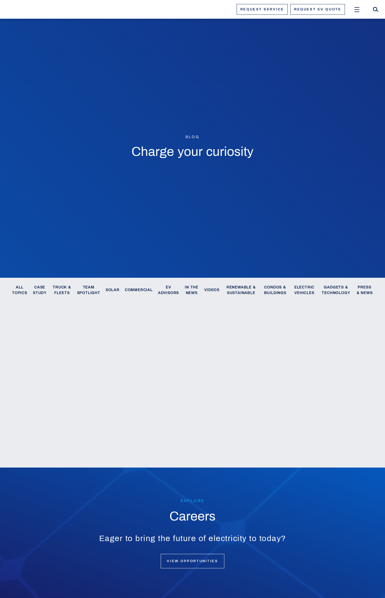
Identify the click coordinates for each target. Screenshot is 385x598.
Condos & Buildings (275, 290)
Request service (262, 9)
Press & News (365, 290)
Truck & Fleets (62, 290)
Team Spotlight (88, 290)
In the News (191, 290)
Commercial (139, 290)
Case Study (40, 290)
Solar (113, 290)
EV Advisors (168, 290)
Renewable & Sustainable (241, 290)
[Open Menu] (357, 9)
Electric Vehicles (304, 290)
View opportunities (192, 561)
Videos (212, 290)
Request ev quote (317, 9)
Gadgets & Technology (336, 290)
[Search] (375, 9)
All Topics (19, 290)
